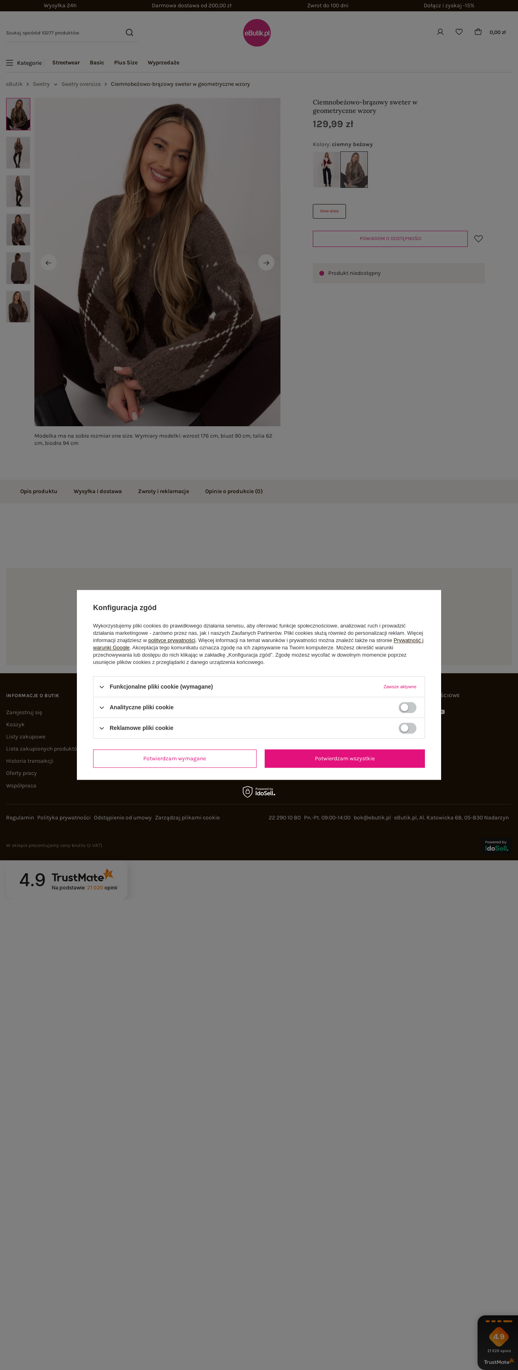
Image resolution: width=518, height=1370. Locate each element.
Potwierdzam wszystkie (345, 758)
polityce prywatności (172, 640)
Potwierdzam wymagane (174, 758)
